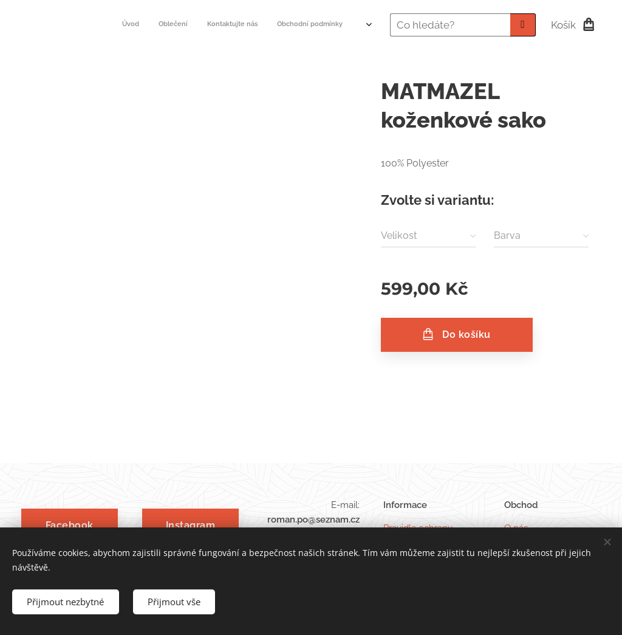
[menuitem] (274, 25)
